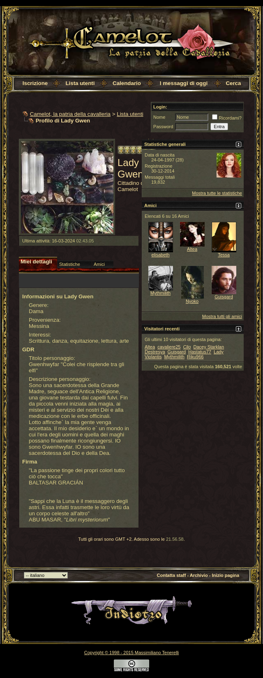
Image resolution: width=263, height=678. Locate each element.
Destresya (155, 351)
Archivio (199, 575)
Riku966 (195, 356)
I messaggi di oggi (184, 83)
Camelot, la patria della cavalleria (70, 114)
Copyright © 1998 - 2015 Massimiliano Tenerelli (131, 652)
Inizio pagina (226, 575)
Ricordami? (227, 117)
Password (163, 126)
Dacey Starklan (208, 346)
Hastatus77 (199, 351)
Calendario (127, 83)
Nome (159, 117)
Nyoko (192, 301)
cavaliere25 (168, 346)
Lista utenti (80, 83)
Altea (192, 249)
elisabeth (160, 254)
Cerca (233, 83)
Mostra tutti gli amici (222, 316)
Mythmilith (160, 293)
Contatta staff (171, 575)
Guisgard (224, 296)
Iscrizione (35, 83)
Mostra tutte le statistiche (217, 193)
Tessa (224, 254)
